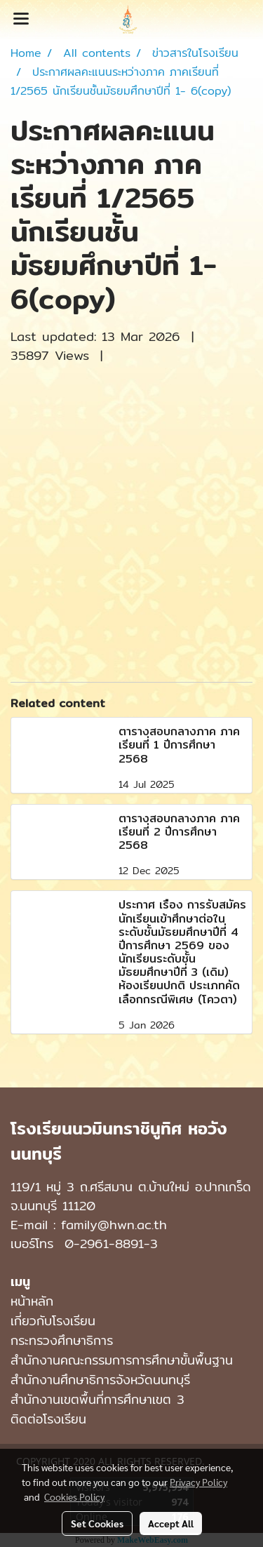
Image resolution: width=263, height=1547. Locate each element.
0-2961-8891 (104, 1243)
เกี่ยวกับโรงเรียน (53, 1321)
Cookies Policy (74, 1496)
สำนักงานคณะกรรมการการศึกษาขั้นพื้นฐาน (122, 1360)
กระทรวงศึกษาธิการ (62, 1340)
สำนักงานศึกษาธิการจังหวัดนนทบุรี (100, 1379)
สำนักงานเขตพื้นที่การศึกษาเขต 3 (97, 1399)
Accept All (171, 1523)
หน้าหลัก (32, 1301)
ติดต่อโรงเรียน (48, 1419)
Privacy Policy (198, 1481)
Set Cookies (97, 1523)
